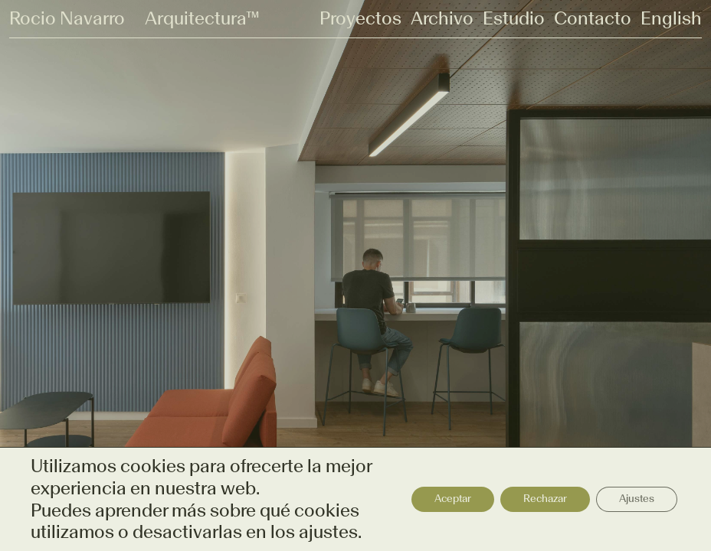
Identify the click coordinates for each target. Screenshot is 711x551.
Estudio (514, 18)
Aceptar (452, 498)
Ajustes (636, 498)
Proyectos (360, 18)
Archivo (442, 18)
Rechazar (545, 498)
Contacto (592, 18)
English (671, 18)
